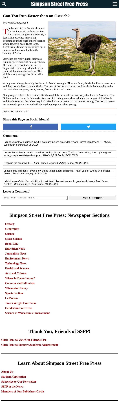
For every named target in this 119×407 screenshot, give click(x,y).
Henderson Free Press (18, 308)
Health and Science (17, 268)
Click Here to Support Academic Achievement (29, 344)
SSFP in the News (12, 386)
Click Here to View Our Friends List (23, 339)
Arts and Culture (15, 273)
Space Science (13, 238)
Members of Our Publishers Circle (22, 391)
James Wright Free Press (20, 303)
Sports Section (14, 293)
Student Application (13, 376)
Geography (12, 228)
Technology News (15, 263)
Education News (15, 248)
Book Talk (11, 243)
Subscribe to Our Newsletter (18, 381)
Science (9, 233)
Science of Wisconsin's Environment (27, 313)
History (9, 223)
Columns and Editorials (20, 283)
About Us (7, 371)
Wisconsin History (16, 288)
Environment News (17, 258)
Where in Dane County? (20, 278)
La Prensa (11, 298)
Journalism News (15, 253)
